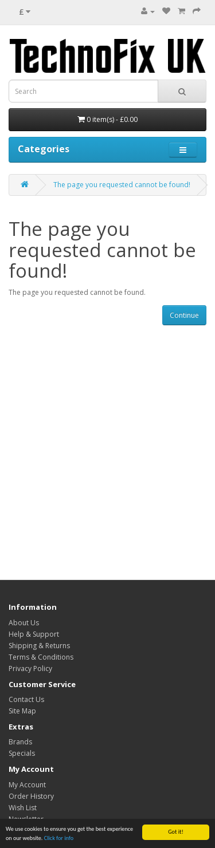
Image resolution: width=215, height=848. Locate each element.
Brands (20, 742)
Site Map (22, 711)
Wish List (23, 807)
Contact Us (26, 699)
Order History (31, 796)
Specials (22, 753)
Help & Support (34, 634)
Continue (184, 315)
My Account (27, 785)
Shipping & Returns (39, 645)
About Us (24, 623)
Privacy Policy (30, 668)
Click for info (58, 838)
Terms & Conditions (41, 657)
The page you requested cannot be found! (121, 185)
